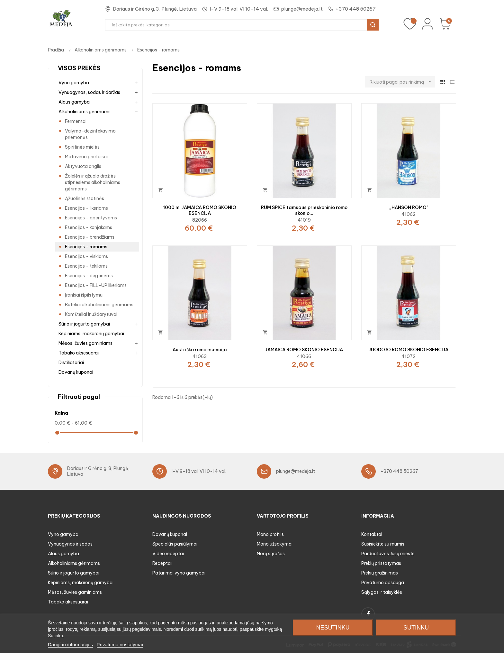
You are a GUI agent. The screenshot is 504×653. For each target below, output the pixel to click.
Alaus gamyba (74, 102)
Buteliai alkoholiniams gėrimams (99, 305)
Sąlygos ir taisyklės (381, 592)
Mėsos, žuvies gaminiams (86, 343)
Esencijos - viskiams (86, 256)
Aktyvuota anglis (83, 166)
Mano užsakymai (274, 544)
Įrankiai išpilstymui (84, 295)
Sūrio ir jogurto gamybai (84, 324)
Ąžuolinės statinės (84, 198)
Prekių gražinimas (379, 573)
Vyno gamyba (74, 83)
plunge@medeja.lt (302, 9)
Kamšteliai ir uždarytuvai (91, 314)
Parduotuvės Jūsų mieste (388, 553)
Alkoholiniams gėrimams (85, 112)
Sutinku (416, 627)
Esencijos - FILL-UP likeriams (96, 285)
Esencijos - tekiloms (86, 266)
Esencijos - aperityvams (91, 218)
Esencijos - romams (86, 247)
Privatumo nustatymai (120, 644)
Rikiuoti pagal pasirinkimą (402, 81)
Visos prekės (79, 68)
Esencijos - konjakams (88, 227)
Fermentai (75, 121)
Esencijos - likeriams (86, 208)
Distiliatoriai (71, 362)
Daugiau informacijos (70, 644)
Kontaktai (371, 534)
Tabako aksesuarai (79, 353)
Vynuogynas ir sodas (70, 544)
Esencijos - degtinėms (89, 276)
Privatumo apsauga (382, 582)
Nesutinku (332, 627)
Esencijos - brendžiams (89, 237)
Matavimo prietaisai (86, 157)
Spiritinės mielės (82, 147)
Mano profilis (270, 534)
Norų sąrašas (271, 553)
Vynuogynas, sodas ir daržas (89, 92)
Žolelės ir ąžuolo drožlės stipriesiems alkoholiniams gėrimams (92, 182)
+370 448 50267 (356, 9)
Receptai (162, 563)
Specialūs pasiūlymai (174, 544)
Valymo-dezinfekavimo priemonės (90, 134)
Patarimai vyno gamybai (178, 573)
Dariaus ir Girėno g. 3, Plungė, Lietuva (155, 9)
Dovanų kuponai (76, 372)
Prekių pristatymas (381, 563)
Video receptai (168, 553)
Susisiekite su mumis (382, 544)
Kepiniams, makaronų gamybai (91, 333)
